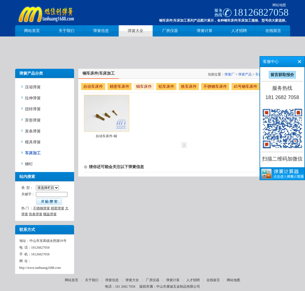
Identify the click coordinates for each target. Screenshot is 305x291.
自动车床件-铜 (106, 136)
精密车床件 (119, 86)
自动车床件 (93, 86)
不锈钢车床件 (215, 86)
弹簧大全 (132, 280)
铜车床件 (144, 86)
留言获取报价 (282, 75)
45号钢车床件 (245, 86)
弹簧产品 (245, 74)
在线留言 (213, 280)
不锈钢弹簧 (41, 208)
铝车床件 (166, 86)
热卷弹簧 (35, 214)
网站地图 (279, 5)
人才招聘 (193, 280)
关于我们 (91, 280)
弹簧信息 (112, 280)
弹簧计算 (173, 280)
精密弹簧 (57, 208)
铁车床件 (189, 86)
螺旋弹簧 (50, 214)
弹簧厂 (229, 74)
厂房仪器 (152, 280)
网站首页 (71, 280)
